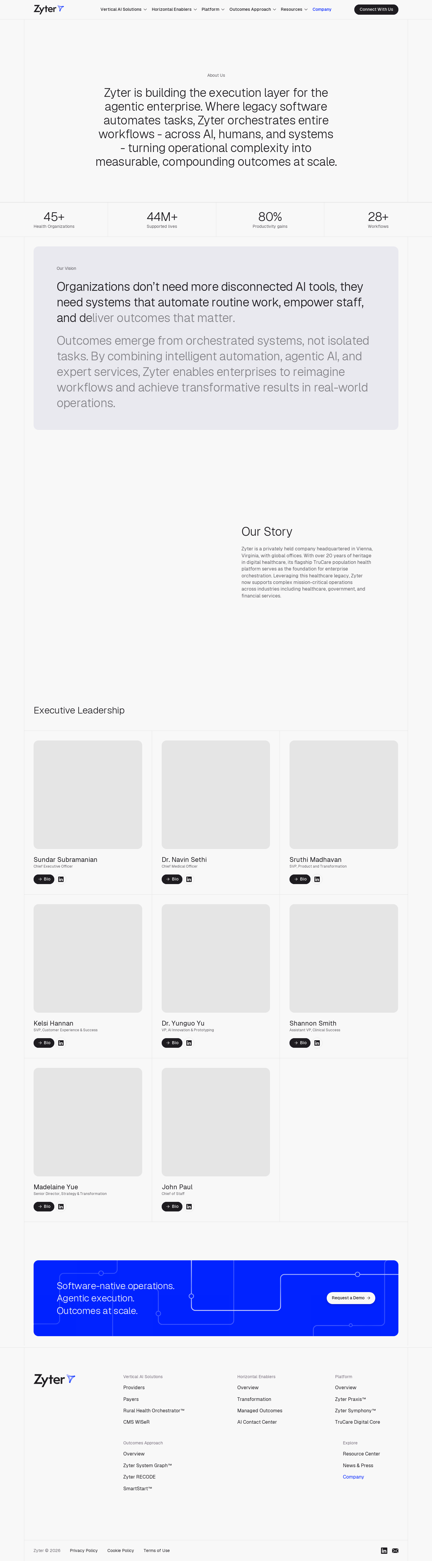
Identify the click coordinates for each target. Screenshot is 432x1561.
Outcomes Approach (253, 9)
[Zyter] (49, 9)
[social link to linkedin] (61, 880)
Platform (213, 9)
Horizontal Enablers (174, 9)
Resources (294, 9)
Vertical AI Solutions (123, 9)
